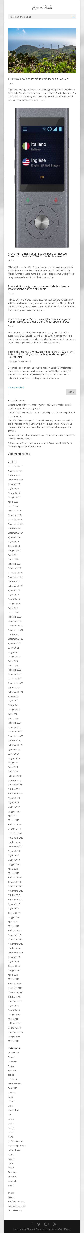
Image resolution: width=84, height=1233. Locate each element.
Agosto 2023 (14, 590)
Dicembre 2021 (15, 678)
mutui (10, 1132)
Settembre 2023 (15, 585)
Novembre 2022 (15, 630)
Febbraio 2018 (14, 877)
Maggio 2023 (14, 603)
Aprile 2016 (13, 974)
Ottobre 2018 (14, 842)
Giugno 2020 (14, 758)
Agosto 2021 (14, 696)
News (10, 83)
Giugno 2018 (14, 859)
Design (11, 1066)
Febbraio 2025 (14, 510)
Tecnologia (13, 1172)
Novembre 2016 (15, 943)
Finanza (11, 1092)
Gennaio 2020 (14, 780)
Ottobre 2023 (14, 581)
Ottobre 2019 (14, 789)
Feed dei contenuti (16, 1201)
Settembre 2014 (15, 1032)
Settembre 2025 (15, 479)
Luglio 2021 (13, 700)
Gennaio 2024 (14, 568)
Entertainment (14, 1083)
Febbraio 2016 (14, 983)
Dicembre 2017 (15, 886)
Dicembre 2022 (15, 625)
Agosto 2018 (14, 851)
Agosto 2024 (14, 537)
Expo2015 (12, 1088)
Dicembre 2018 (15, 833)
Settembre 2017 (15, 899)
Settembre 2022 (15, 638)
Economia (12, 361)
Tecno (11, 260)
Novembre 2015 (15, 992)
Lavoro (11, 1119)
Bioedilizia (12, 1061)
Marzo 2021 (13, 718)
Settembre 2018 (15, 846)
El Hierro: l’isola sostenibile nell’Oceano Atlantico (38, 79)
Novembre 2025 (15, 471)
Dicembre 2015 (15, 988)
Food (10, 1097)
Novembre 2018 (15, 837)
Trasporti (12, 1176)
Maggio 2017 (14, 917)
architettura (13, 1052)
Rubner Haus (14, 1150)
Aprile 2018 (13, 868)
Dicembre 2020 (15, 731)
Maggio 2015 (14, 1014)
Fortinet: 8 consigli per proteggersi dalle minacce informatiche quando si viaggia (38, 288)
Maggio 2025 (14, 497)
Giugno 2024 (14, 546)
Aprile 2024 (13, 555)
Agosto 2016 (14, 957)
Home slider (13, 1110)
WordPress (65, 1229)
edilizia (11, 1074)
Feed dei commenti (17, 1206)
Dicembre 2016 (15, 939)
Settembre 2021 (15, 692)
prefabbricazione (16, 1141)
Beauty (11, 1057)
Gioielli (11, 1101)
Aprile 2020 (13, 767)
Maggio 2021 (14, 709)
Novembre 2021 (15, 683)
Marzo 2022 (13, 665)
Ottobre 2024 (14, 528)
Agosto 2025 (14, 484)
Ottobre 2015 (14, 996)
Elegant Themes (35, 1229)
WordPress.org (15, 1210)
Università (12, 1181)
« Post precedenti (16, 387)
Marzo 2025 (13, 506)
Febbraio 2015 (14, 1023)
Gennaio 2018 (14, 882)
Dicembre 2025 (15, 466)
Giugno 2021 (14, 705)
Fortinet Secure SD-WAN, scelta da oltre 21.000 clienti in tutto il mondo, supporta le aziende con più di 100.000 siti (41, 354)
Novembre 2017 (15, 890)
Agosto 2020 (14, 749)
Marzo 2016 (13, 979)
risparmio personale (17, 1145)
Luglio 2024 (13, 541)
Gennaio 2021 (14, 727)
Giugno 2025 (14, 493)
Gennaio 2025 (14, 515)
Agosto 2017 (14, 904)
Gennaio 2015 (14, 1027)
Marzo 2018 (13, 873)
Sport (10, 1163)
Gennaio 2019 (14, 828)
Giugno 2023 (14, 599)
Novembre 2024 (15, 524)
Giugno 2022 (14, 652)
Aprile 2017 (13, 921)
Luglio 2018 (13, 855)
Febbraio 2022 (14, 669)
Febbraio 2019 (14, 824)
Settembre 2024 (15, 532)
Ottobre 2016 (14, 948)
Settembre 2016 (15, 952)
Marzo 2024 (13, 559)
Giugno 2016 (14, 966)
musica (11, 1128)
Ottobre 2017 (14, 895)
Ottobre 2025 (14, 475)
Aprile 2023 (13, 608)
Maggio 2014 (14, 1036)
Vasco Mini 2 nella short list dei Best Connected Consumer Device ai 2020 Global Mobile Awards (37, 255)
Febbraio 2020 (14, 775)
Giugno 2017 (14, 913)
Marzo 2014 (13, 1041)
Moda (10, 1123)
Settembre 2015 (15, 1001)
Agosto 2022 (14, 643)
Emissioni (12, 1079)
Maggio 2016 (14, 970)
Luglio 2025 (13, 488)
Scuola (11, 1159)
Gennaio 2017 (14, 935)
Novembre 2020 (15, 736)
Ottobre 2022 (14, 634)
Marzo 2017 (13, 926)
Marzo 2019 (13, 820)
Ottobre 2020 (14, 740)
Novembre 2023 (15, 577)
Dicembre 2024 (15, 519)
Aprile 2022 (13, 661)
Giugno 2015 (14, 1010)
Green (11, 1105)
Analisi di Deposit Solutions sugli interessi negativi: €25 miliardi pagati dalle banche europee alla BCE (39, 320)
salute (11, 1154)
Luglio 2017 (13, 908)
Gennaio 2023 (14, 621)
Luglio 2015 (13, 1005)
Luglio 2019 (13, 802)
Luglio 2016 (13, 961)
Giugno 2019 (14, 806)
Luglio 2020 (13, 753)
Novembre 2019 (15, 784)
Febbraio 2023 (14, 616)
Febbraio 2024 (14, 563)
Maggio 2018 (14, 864)
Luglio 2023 (13, 594)
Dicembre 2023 (15, 572)
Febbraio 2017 (14, 930)
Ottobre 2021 (14, 687)
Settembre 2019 (15, 793)
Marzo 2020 (13, 771)
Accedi (11, 1197)
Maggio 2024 (14, 550)
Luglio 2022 (13, 647)
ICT (9, 1114)
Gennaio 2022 (14, 674)
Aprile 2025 (13, 501)
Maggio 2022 (14, 656)
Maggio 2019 (14, 811)
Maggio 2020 (14, 762)
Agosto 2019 (14, 798)
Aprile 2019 (13, 815)
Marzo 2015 (13, 1019)
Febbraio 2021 (14, 722)
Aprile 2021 (13, 714)
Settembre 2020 (15, 745)
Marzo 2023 (13, 612)
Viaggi (10, 1185)
